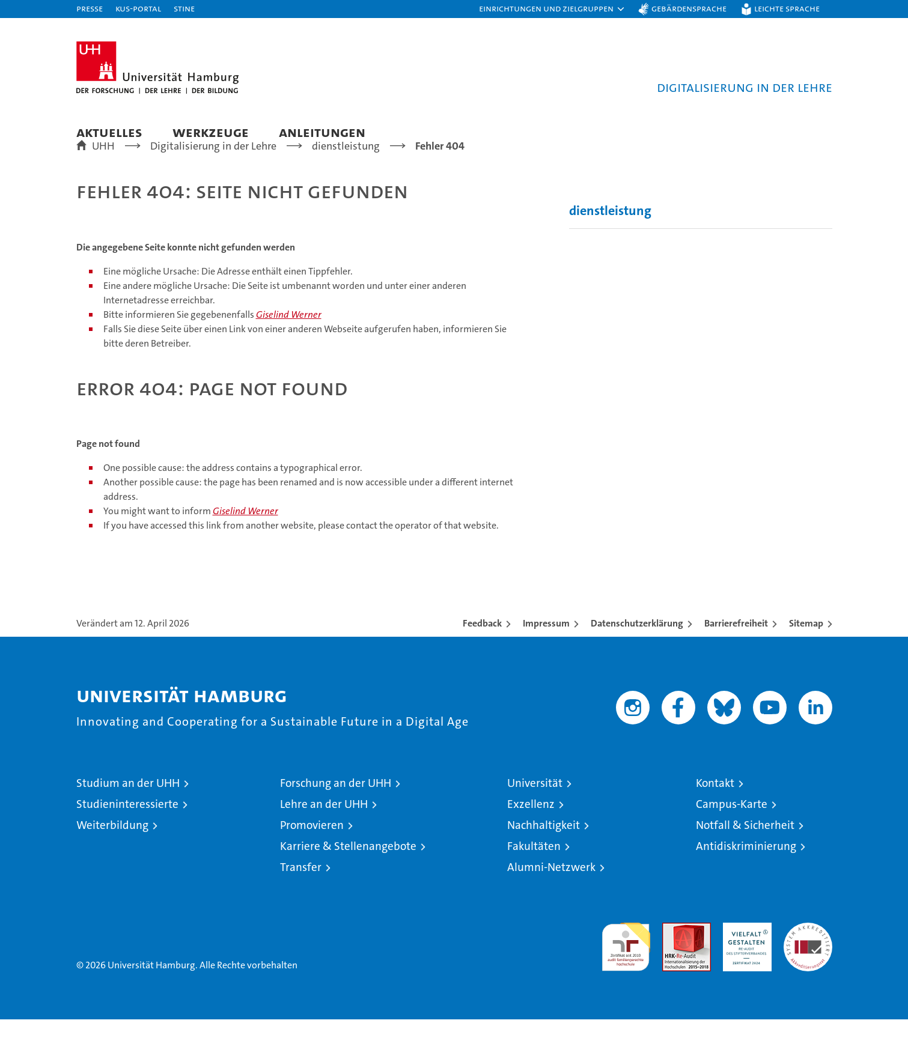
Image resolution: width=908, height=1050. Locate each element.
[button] (552, 9)
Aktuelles (109, 132)
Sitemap (806, 654)
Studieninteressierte (127, 834)
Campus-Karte (731, 834)
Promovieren (312, 855)
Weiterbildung (112, 855)
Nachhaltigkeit (543, 855)
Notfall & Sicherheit (745, 855)
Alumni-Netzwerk (551, 897)
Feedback (482, 654)
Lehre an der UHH (324, 834)
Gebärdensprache (689, 8)
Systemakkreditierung (808, 959)
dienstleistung (610, 241)
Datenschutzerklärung (637, 654)
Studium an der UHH (128, 813)
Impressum (546, 654)
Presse (89, 8)
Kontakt (715, 813)
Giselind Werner (288, 345)
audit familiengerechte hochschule (626, 972)
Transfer (300, 897)
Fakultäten (534, 876)
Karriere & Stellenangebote (348, 876)
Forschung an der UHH (335, 813)
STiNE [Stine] (184, 8)
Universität (534, 813)
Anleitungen (322, 132)
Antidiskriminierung (746, 876)
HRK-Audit (744, 959)
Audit (673, 959)
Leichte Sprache (787, 8)
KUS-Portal (138, 8)
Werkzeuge (210, 132)
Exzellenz (531, 834)
